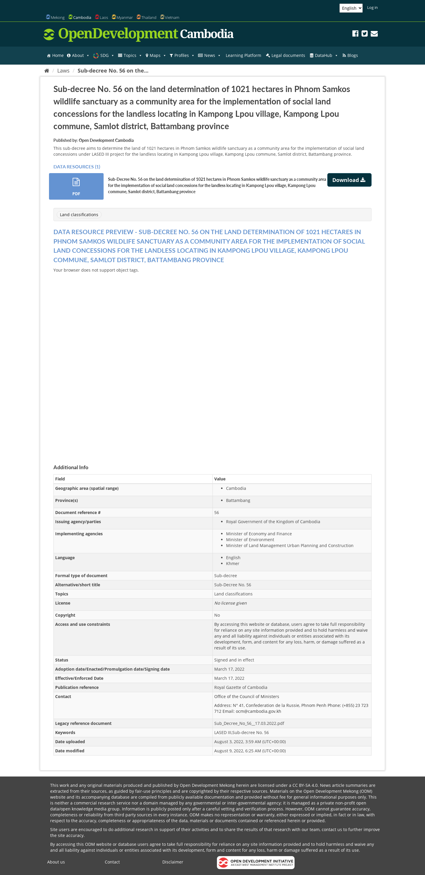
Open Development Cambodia (106, 140)
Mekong (58, 17)
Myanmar (125, 17)
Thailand (148, 17)
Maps (158, 55)
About (81, 55)
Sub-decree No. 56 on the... (113, 70)
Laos (104, 17)
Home (58, 55)
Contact (112, 862)
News (212, 55)
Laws (63, 70)
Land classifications (79, 214)
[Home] (46, 70)
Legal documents (288, 55)
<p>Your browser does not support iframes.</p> (212, 361)
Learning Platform (243, 55)
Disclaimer (172, 862)
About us (56, 862)
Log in (372, 7)
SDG (107, 55)
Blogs (352, 55)
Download (349, 179)
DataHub (326, 55)
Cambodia (82, 17)
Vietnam (172, 17)
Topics (133, 55)
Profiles (184, 55)
